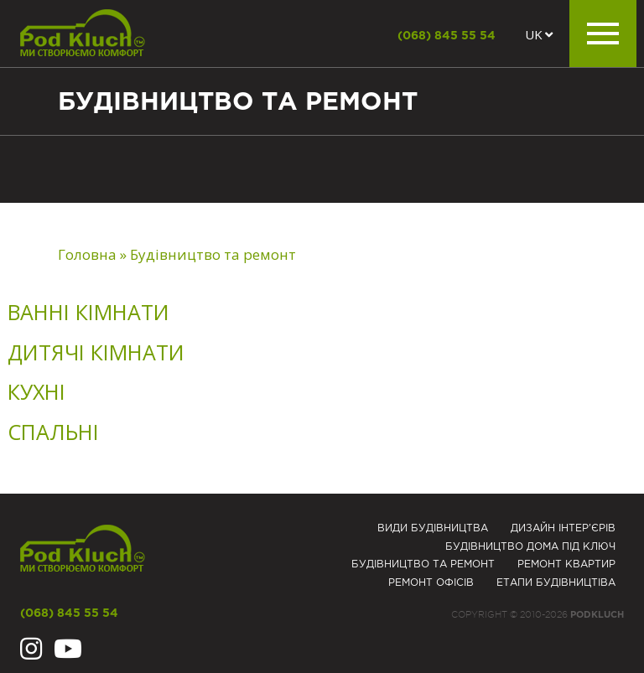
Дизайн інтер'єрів (563, 528)
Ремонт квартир (566, 564)
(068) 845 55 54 (446, 36)
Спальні (53, 431)
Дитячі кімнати (96, 352)
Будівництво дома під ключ (530, 546)
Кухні (36, 391)
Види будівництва (432, 528)
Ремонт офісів (431, 583)
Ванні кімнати (88, 312)
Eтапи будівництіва (555, 583)
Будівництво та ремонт (423, 564)
